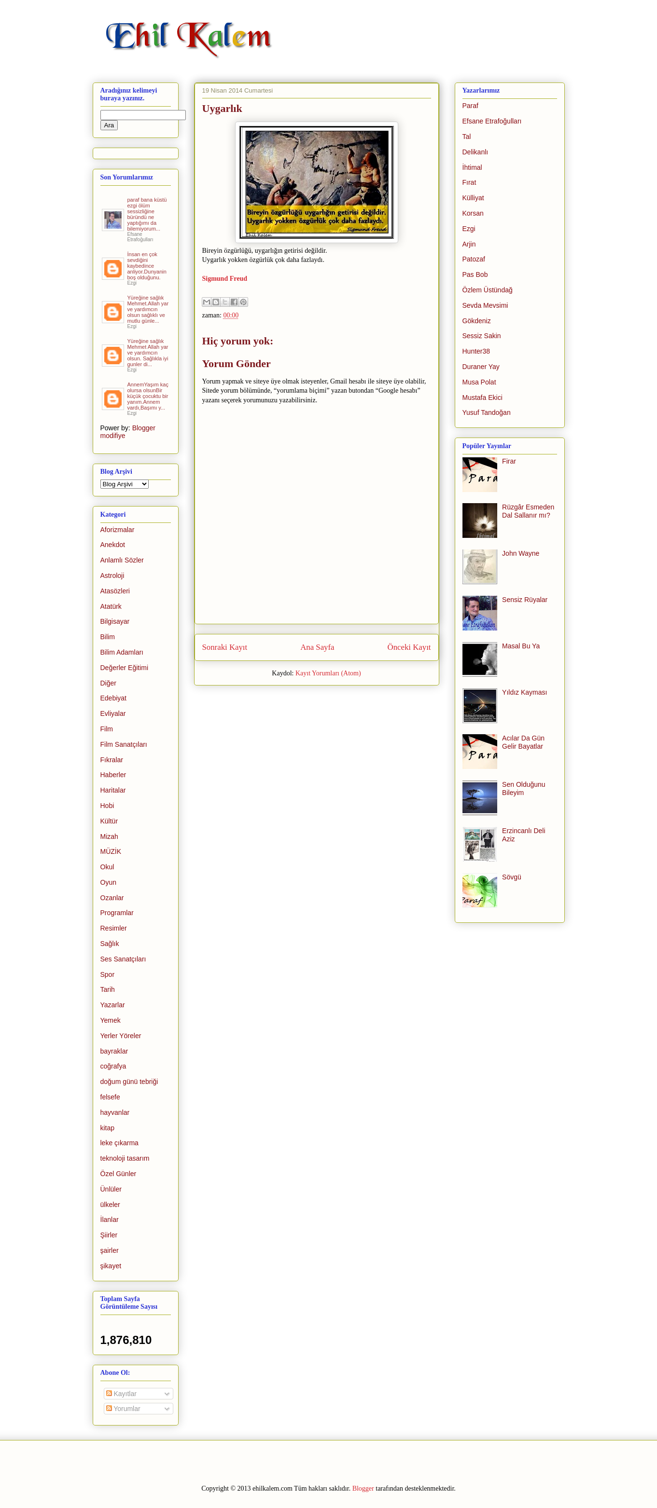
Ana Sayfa (317, 647)
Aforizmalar (117, 530)
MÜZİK (111, 851)
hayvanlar (115, 1112)
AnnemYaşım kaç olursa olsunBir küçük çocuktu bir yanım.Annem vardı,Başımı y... (147, 396)
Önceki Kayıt (409, 647)
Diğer (108, 683)
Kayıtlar (121, 1394)
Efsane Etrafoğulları (492, 121)
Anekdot (112, 544)
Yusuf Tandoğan (486, 412)
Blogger (363, 1488)
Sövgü (511, 877)
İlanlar (109, 1219)
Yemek (110, 1020)
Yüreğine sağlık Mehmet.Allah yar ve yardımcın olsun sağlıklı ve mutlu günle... (148, 309)
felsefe (110, 1097)
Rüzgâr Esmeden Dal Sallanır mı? (528, 511)
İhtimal (472, 167)
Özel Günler (118, 1174)
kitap (107, 1128)
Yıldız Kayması (524, 692)
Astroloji (112, 575)
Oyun (108, 882)
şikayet (111, 1266)
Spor (107, 974)
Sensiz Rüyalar (524, 599)
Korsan (473, 213)
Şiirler (109, 1235)
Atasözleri (115, 591)
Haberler (113, 775)
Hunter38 (476, 351)
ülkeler (110, 1204)
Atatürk (111, 606)
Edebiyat (113, 698)
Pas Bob (475, 274)
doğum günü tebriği (129, 1081)
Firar (509, 461)
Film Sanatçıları (123, 744)
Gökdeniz (476, 321)
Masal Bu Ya (521, 646)
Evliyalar (113, 713)
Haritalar (113, 790)
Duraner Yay (481, 366)
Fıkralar (111, 760)
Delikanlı (475, 152)
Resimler (113, 928)
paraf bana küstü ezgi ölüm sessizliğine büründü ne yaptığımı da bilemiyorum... (147, 214)
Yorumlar (123, 1408)
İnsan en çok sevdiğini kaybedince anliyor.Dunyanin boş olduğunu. (147, 265)
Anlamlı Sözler (122, 560)
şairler (109, 1250)
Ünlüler (111, 1189)
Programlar (117, 913)
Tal (466, 136)
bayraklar (114, 1051)
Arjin (469, 244)
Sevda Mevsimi (485, 305)
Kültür (109, 821)
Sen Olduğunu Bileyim (523, 788)
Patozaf (473, 259)
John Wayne (520, 553)
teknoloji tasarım (125, 1158)
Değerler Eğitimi (124, 668)
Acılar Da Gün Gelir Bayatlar (523, 742)
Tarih (107, 989)
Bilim (107, 637)
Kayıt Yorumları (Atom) (328, 673)
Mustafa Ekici (482, 397)
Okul (107, 867)
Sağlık (109, 943)
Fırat (469, 182)
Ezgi (468, 229)
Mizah (109, 836)
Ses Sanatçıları (123, 959)
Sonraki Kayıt (225, 647)
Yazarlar (112, 1005)
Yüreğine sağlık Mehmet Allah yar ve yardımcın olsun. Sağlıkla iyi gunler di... (147, 352)
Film (106, 729)
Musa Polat (479, 382)
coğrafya (113, 1066)
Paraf (470, 106)
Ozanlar (112, 898)
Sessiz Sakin (481, 336)
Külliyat (473, 198)
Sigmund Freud (225, 278)
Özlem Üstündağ (487, 290)
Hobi (107, 805)
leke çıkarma (119, 1143)
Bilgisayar (115, 621)
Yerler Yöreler (120, 1036)
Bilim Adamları (121, 652)
